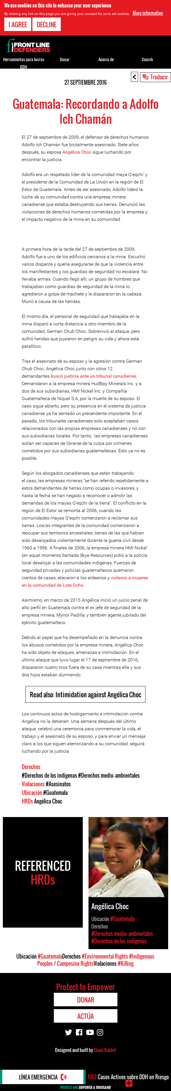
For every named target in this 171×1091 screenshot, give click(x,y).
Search (147, 59)
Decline (46, 24)
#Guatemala (55, 792)
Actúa (85, 1016)
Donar (65, 59)
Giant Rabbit (105, 1049)
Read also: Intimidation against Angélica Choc (85, 694)
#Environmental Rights (105, 956)
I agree (18, 24)
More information (148, 12)
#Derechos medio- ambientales (109, 775)
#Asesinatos (58, 784)
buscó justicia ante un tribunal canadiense (93, 376)
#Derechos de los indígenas (49, 775)
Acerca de (106, 59)
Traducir (159, 77)
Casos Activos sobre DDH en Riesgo (128, 1077)
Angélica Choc (76, 152)
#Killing (125, 963)
